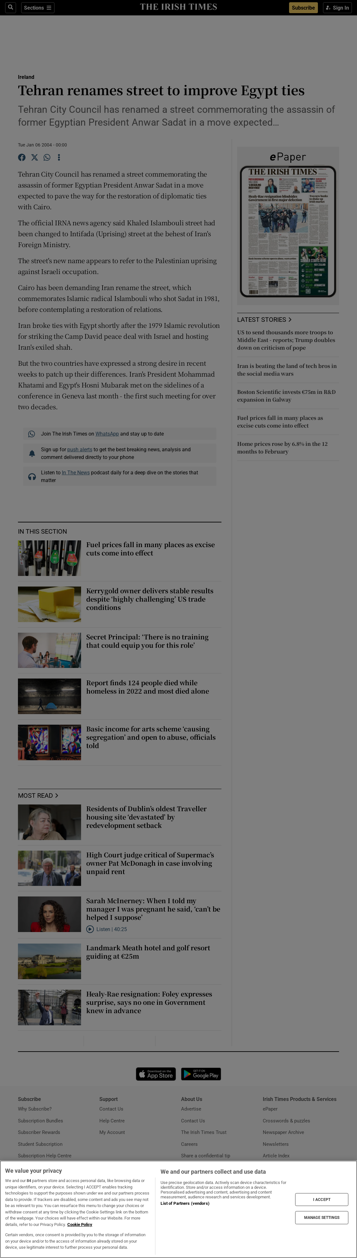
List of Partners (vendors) (185, 1203)
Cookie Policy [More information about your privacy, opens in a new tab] (79, 1224)
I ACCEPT (321, 1199)
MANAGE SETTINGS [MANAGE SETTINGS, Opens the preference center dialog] (321, 1217)
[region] (178, 1209)
